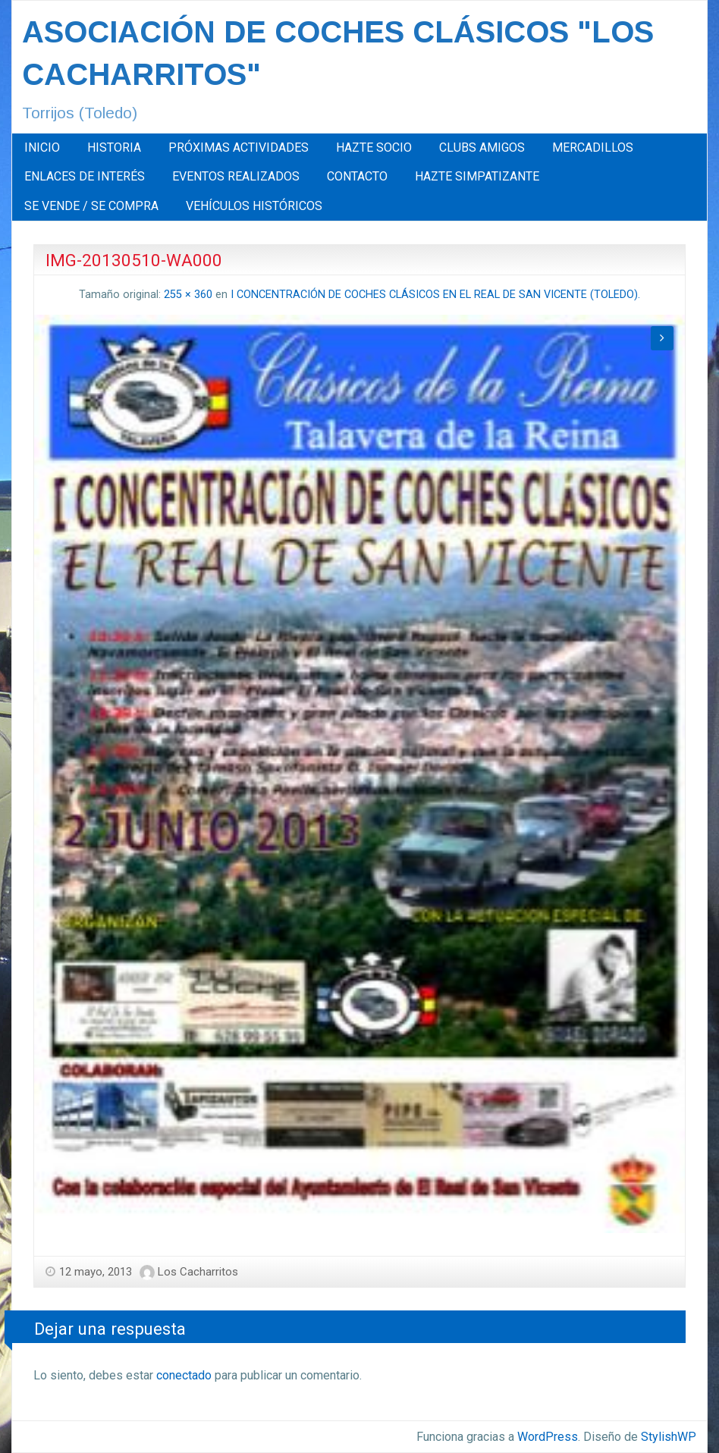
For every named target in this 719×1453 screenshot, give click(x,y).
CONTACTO (357, 176)
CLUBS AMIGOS (482, 147)
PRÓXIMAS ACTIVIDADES (238, 147)
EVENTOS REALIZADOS (236, 176)
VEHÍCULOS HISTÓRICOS (254, 206)
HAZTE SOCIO (374, 147)
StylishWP (668, 1436)
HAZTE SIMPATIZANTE (477, 176)
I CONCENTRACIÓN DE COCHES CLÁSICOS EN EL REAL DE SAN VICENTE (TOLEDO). (435, 294)
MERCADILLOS (592, 147)
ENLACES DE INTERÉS (84, 176)
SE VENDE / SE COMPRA (91, 206)
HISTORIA (114, 147)
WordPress (547, 1436)
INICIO (42, 147)
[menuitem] (42, 147)
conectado (184, 1375)
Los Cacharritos (198, 1272)
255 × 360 (188, 294)
